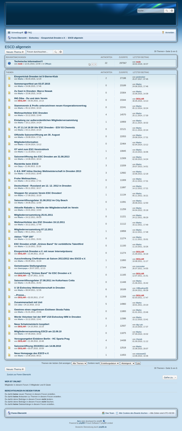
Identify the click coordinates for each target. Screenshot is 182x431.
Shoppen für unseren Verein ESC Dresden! (38, 193)
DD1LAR (22, 101)
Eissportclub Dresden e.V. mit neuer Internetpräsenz (43, 251)
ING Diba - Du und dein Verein (30, 98)
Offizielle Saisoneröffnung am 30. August (37, 134)
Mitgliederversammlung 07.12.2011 (33, 229)
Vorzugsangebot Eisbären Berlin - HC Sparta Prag (41, 338)
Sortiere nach (103, 363)
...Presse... (20, 295)
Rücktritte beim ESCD (26, 164)
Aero (79, 421)
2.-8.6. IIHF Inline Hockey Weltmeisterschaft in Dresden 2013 (47, 171)
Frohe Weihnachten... (26, 178)
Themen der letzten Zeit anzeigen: (64, 363)
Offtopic (48, 64)
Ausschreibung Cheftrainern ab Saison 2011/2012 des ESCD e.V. (50, 258)
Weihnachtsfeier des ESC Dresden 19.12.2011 (39, 222)
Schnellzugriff (17, 32)
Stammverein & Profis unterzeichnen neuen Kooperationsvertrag (50, 105)
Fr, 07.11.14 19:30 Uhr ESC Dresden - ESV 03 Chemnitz (44, 127)
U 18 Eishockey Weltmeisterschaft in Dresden (39, 287)
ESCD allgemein (75, 38)
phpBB (81, 423)
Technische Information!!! (28, 61)
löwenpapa (22, 268)
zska (20, 305)
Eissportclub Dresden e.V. (53, 38)
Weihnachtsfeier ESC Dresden (31, 113)
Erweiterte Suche (171, 11)
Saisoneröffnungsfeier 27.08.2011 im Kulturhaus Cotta (44, 280)
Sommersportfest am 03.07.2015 (32, 83)
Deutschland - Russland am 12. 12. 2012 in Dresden (42, 185)
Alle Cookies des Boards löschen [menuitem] (133, 413)
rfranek (139, 339)
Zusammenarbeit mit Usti (28, 302)
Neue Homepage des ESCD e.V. (31, 353)
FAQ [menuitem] (30, 32)
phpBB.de (103, 427)
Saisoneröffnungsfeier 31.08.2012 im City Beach (41, 200)
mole (20, 64)
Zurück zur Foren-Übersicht (19, 374)
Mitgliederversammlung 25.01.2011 (33, 215)
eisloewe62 (141, 354)
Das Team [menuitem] (109, 413)
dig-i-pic (139, 325)
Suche (166, 11)
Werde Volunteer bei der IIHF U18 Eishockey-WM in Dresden (47, 317)
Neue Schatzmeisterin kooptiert (31, 324)
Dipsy (20, 166)
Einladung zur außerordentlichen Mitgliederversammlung (46, 120)
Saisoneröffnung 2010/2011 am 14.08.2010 (37, 346)
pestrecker (140, 77)
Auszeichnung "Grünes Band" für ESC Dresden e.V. (43, 273)
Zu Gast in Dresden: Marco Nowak (33, 91)
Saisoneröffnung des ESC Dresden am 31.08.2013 (41, 156)
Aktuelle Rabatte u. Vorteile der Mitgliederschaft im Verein (46, 207)
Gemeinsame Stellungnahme (30, 266)
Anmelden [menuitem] (169, 32)
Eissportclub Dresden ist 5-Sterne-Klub (36, 76)
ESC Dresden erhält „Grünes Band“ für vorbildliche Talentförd (48, 244)
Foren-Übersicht (18, 38)
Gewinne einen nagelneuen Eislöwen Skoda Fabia (42, 309)
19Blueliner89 (142, 288)
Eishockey (34, 38)
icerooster (140, 266)
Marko (20, 79)
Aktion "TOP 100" (24, 236)
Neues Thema (13, 51)
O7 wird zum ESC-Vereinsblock (31, 149)
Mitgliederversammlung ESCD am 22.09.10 (37, 331)
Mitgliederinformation (26, 142)
